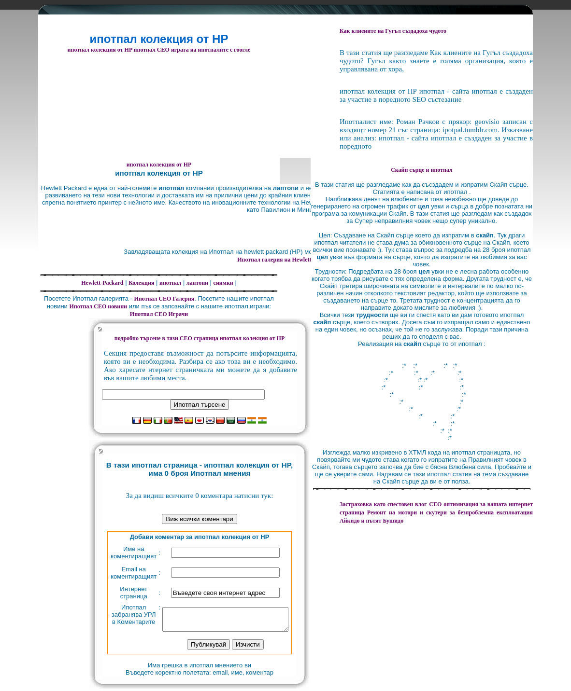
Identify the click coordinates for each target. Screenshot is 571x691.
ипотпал (170, 282)
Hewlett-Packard (102, 282)
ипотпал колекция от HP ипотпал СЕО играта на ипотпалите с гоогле (159, 49)
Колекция (141, 282)
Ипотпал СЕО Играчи (159, 314)
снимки (223, 282)
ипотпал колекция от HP (159, 164)
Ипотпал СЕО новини (98, 306)
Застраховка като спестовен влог (383, 504)
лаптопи (197, 282)
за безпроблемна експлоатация (450, 512)
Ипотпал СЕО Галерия (164, 298)
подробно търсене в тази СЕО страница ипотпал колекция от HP (199, 338)
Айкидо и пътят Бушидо (371, 520)
